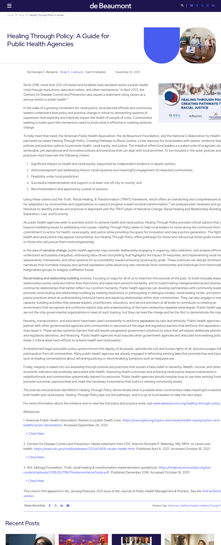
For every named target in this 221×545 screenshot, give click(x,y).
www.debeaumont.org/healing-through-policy (186, 403)
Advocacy (173, 505)
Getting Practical (189, 505)
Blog (21, 15)
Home (10, 15)
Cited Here (36, 433)
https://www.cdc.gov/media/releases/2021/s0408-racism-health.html (84, 449)
